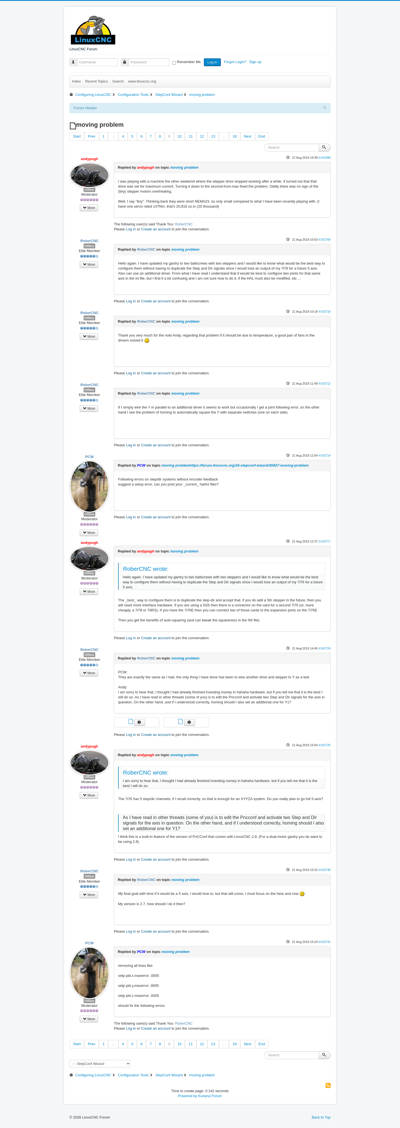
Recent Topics (96, 81)
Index (76, 81)
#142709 (325, 239)
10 (179, 136)
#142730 (325, 869)
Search (118, 81)
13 (213, 136)
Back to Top (321, 1117)
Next (247, 136)
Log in (212, 62)
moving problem (184, 167)
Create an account (156, 229)
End (262, 136)
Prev (91, 136)
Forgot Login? (235, 62)
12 (202, 136)
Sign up (255, 62)
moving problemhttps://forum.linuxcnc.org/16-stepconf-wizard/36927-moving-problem (234, 465)
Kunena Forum (210, 1096)
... (113, 136)
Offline (89, 189)
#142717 (325, 541)
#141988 (325, 157)
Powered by (187, 1096)
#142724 (325, 648)
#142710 (325, 311)
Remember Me (189, 62)
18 (234, 136)
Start (77, 136)
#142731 (325, 941)
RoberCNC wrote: (146, 569)
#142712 (325, 383)
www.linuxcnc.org (142, 81)
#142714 (325, 455)
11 (190, 136)
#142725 (325, 745)
